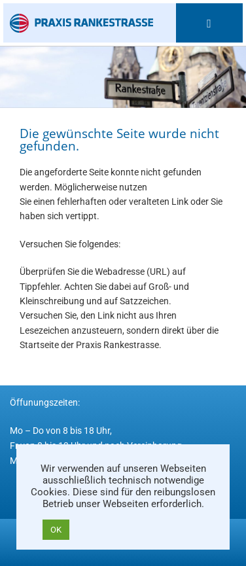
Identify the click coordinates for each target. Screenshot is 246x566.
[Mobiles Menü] (209, 23)
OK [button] (56, 530)
